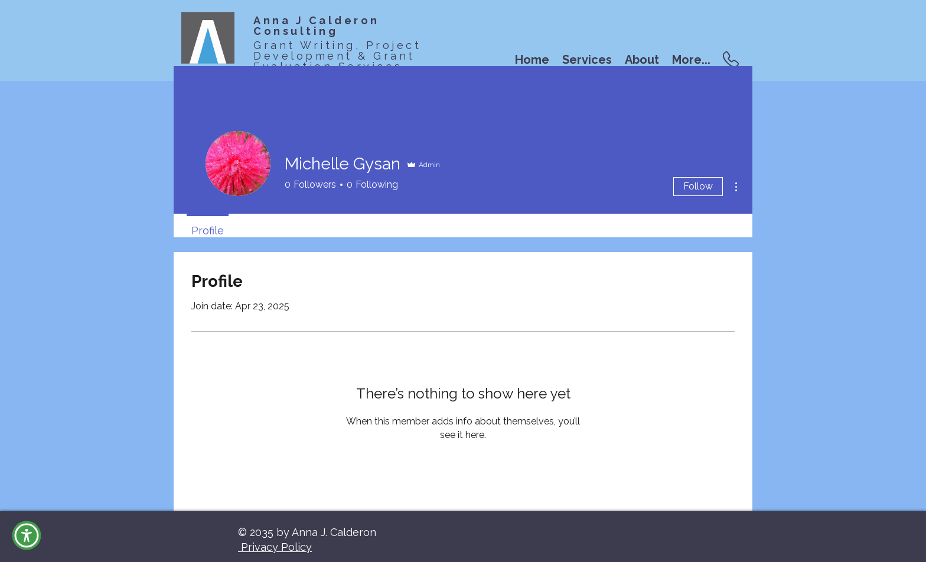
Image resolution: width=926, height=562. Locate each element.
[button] (26, 535)
